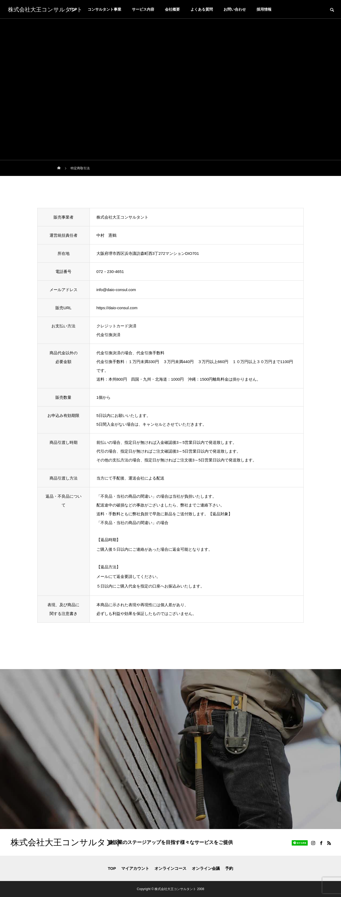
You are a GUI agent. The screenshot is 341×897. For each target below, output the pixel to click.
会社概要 (172, 9)
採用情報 (264, 9)
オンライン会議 (206, 868)
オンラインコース (170, 868)
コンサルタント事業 (104, 9)
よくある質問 (201, 9)
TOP (112, 868)
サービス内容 (143, 9)
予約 (229, 868)
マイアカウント (135, 868)
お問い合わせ (235, 9)
